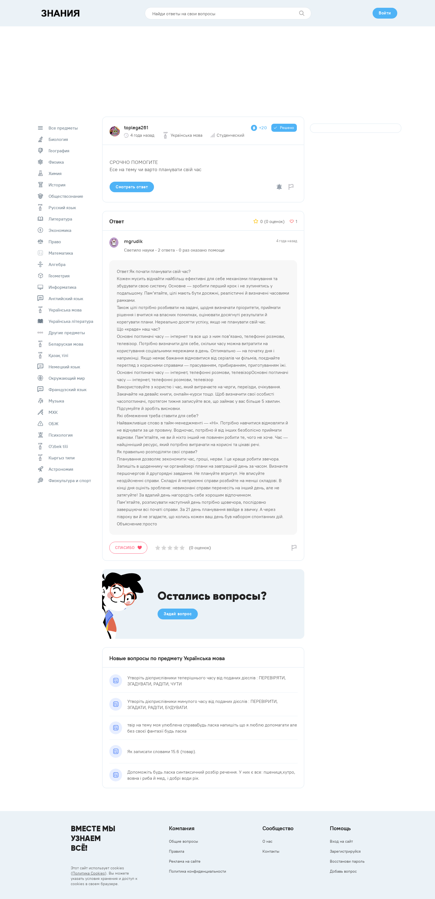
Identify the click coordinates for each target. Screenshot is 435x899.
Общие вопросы (183, 841)
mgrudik (133, 241)
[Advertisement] (217, 68)
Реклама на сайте (185, 861)
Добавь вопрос (343, 871)
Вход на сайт (341, 841)
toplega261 (136, 127)
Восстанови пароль (347, 861)
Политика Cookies (88, 873)
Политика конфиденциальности (197, 871)
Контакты (270, 851)
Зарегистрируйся (345, 851)
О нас (267, 841)
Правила (176, 851)
